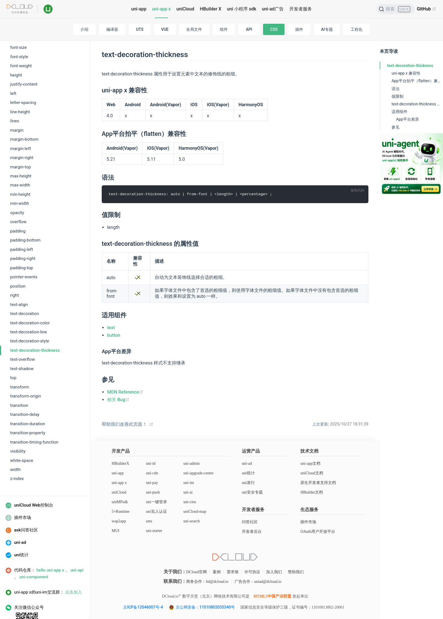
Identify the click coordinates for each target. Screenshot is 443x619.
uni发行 (248, 483)
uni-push (153, 492)
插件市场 (308, 522)
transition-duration (27, 401)
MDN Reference (125, 392)
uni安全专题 (252, 492)
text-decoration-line (28, 309)
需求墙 (232, 572)
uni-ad (247, 464)
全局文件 (194, 29)
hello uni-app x (50, 547)
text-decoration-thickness (35, 327)
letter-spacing (23, 79)
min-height (20, 171)
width (15, 446)
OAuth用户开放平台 (317, 532)
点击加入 (73, 569)
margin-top (20, 144)
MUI (115, 531)
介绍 (84, 29)
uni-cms (189, 502)
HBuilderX (120, 464)
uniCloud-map (194, 512)
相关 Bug (118, 399)
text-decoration (24, 291)
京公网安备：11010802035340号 (206, 607)
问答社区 (250, 522)
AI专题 (327, 29)
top (13, 355)
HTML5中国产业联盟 (272, 596)
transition (19, 382)
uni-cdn (152, 473)
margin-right (21, 135)
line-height (20, 89)
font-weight (21, 43)
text (111, 328)
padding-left (21, 226)
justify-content (24, 61)
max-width (20, 162)
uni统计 (248, 473)
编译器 (112, 29)
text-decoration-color (30, 300)
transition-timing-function (34, 419)
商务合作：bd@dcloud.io (207, 582)
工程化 (356, 29)
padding (18, 208)
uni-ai (188, 492)
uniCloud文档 (311, 473)
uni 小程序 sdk (241, 9)
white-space (21, 437)
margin (16, 107)
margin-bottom (24, 116)
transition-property (27, 410)
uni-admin (191, 464)
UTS (139, 29)
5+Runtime (120, 512)
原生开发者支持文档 (318, 483)
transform (19, 364)
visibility (17, 428)
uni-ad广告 (273, 9)
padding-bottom (25, 217)
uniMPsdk (120, 502)
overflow (18, 199)
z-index (17, 456)
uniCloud (185, 9)
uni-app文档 (310, 464)
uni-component (33, 554)
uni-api (76, 547)
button (113, 335)
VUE (164, 29)
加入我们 (274, 572)
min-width (19, 180)
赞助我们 (296, 572)
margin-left (20, 126)
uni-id (150, 464)
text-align (19, 281)
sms (149, 521)
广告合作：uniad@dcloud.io (258, 582)
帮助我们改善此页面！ (124, 424)
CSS (273, 29)
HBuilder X (211, 9)
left (13, 70)
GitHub (426, 9)
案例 (217, 572)
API (249, 29)
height (16, 52)
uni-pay (152, 483)
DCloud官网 (196, 572)
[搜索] (396, 9)
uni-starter (154, 531)
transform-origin (25, 373)
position (17, 263)
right (14, 272)
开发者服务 (300, 9)
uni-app (138, 9)
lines (14, 98)
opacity (17, 190)
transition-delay (25, 391)
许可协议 (252, 572)
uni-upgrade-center (198, 473)
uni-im (188, 483)
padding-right (22, 235)
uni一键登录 (156, 502)
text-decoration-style (29, 318)
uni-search (191, 521)
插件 (299, 29)
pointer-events (23, 254)
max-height (20, 153)
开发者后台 (252, 532)
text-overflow (22, 336)
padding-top (21, 245)
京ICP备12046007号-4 (143, 607)
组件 (224, 29)
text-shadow (22, 346)
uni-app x (161, 9)
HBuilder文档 (311, 492)
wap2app (119, 521)
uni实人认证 (156, 512)
